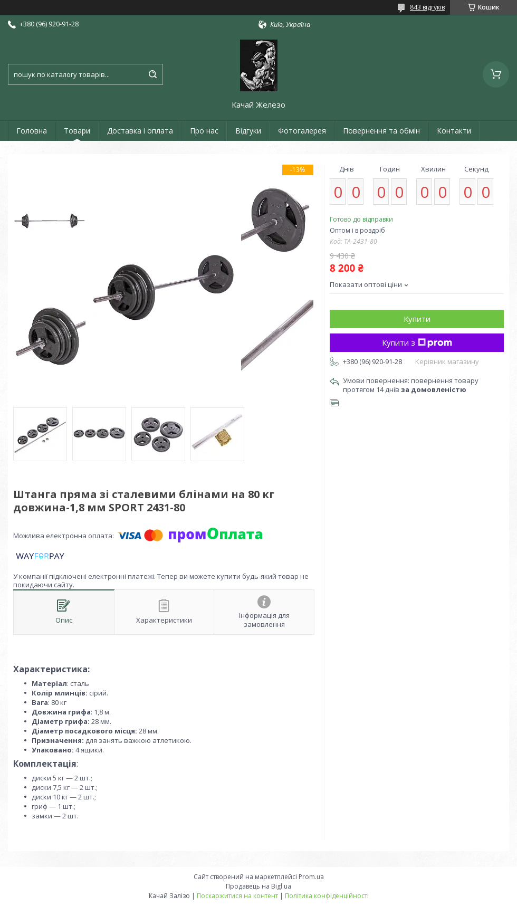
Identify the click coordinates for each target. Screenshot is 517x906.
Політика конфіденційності (327, 895)
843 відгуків (427, 7)
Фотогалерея (302, 131)
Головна (31, 131)
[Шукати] (152, 74)
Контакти (454, 131)
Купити (417, 318)
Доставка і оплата (140, 131)
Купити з (417, 342)
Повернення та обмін (381, 131)
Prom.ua (311, 876)
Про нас (204, 131)
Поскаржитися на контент (237, 895)
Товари (77, 131)
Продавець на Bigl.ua (258, 886)
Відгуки (248, 131)
